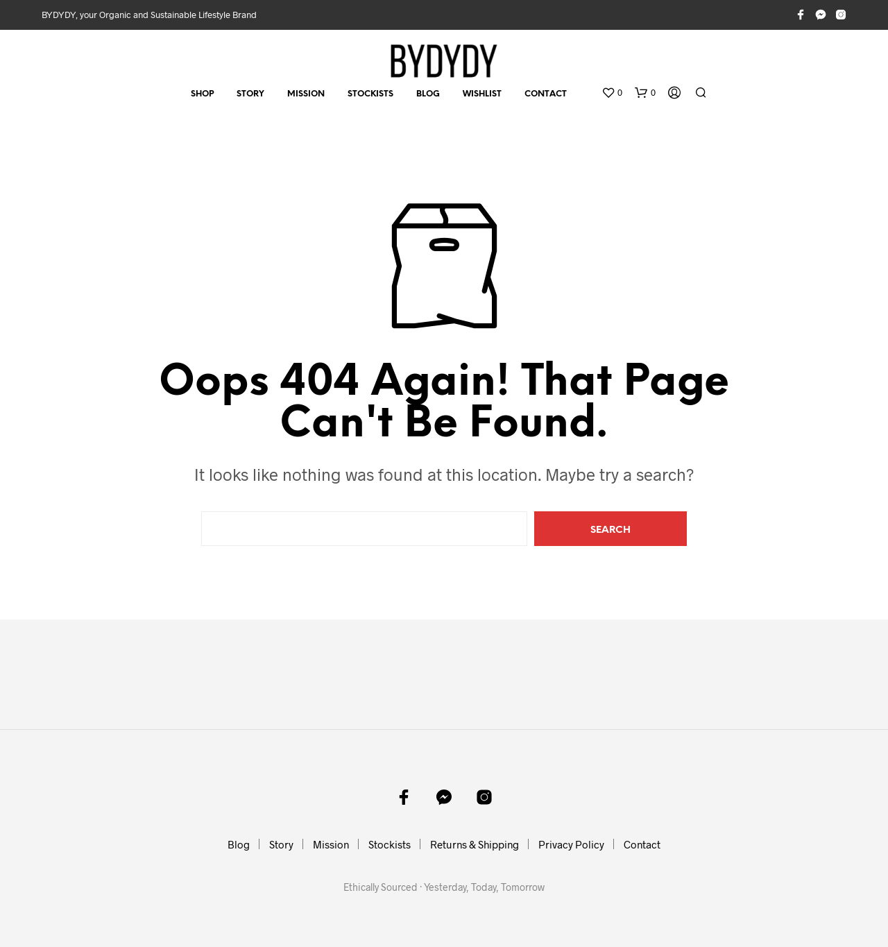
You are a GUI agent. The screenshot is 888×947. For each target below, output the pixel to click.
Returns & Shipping (474, 844)
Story (250, 94)
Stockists (370, 94)
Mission (306, 94)
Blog (428, 94)
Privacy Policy (571, 844)
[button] (611, 93)
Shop (202, 94)
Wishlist (482, 94)
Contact (545, 94)
